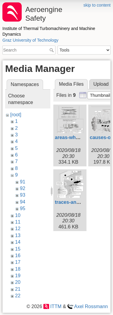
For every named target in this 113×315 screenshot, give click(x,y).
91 (22, 181)
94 (22, 201)
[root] (15, 114)
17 (17, 262)
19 (17, 275)
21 (17, 289)
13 (17, 235)
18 (17, 269)
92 (22, 188)
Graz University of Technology (30, 40)
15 (17, 248)
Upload (101, 84)
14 (17, 242)
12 (17, 228)
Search (52, 50)
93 (22, 195)
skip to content (97, 5)
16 (17, 255)
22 (17, 295)
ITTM (55, 306)
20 (17, 282)
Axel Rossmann (91, 306)
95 (22, 208)
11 (17, 221)
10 (17, 215)
